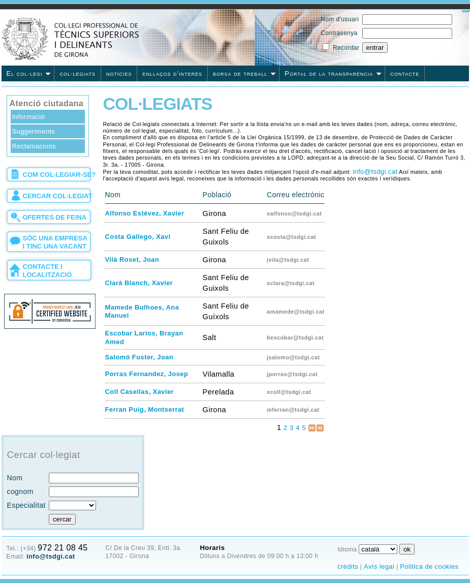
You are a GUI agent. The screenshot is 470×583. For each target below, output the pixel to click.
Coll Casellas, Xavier (139, 391)
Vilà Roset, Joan (132, 259)
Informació (28, 116)
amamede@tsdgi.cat (296, 312)
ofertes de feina (55, 217)
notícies (119, 73)
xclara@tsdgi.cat (291, 283)
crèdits (347, 566)
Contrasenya (339, 33)
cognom (20, 491)
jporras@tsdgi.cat (292, 374)
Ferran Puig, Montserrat (144, 409)
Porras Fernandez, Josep (147, 374)
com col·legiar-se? (59, 174)
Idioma (347, 549)
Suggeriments (33, 131)
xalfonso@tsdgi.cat (294, 213)
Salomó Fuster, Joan (139, 357)
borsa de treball (244, 73)
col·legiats (77, 73)
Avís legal (379, 566)
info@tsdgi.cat (375, 171)
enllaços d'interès (172, 73)
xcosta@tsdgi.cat (291, 237)
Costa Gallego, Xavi (138, 236)
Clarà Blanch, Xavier (139, 283)
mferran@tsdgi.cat (293, 410)
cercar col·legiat (57, 196)
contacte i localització (47, 271)
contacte (404, 73)
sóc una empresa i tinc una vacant (55, 242)
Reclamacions (34, 146)
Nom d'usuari (340, 19)
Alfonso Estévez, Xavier (144, 213)
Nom (15, 478)
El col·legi (29, 73)
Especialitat (26, 505)
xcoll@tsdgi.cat (289, 392)
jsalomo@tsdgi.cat (293, 357)
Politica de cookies (429, 566)
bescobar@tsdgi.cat (295, 337)
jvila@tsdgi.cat (288, 260)
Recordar (346, 47)
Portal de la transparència (333, 73)
